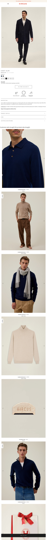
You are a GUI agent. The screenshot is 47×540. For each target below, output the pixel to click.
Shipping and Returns (7, 120)
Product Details (5, 113)
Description (4, 100)
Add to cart (23, 535)
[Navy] (1, 76)
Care (2, 117)
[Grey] (3, 76)
